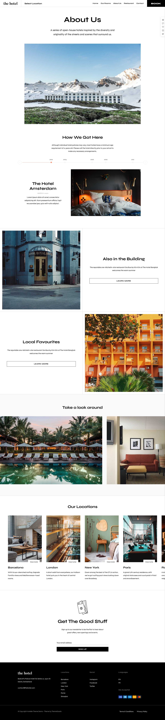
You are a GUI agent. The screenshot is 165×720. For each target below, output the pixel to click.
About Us (117, 3)
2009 (105, 159)
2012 (132, 159)
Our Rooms (106, 3)
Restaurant (129, 3)
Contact (140, 3)
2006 (92, 159)
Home (95, 3)
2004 (65, 159)
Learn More (124, 281)
